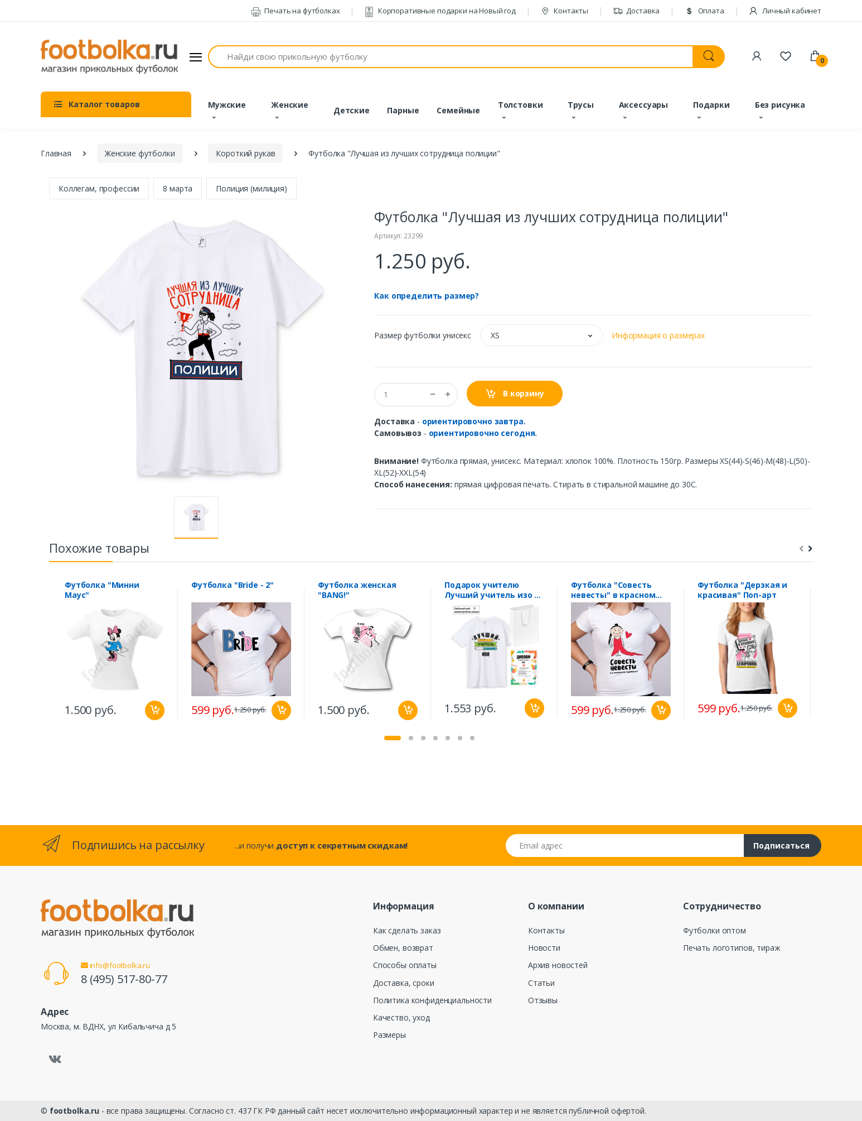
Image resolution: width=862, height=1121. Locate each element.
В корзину (514, 394)
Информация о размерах (658, 335)
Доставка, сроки (403, 983)
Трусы (580, 104)
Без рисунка (780, 104)
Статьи (541, 983)
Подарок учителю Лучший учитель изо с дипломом (491, 590)
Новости (544, 947)
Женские (289, 104)
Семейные (458, 110)
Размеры (389, 1034)
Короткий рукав (245, 153)
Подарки (711, 104)
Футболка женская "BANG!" (357, 590)
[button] (541, 335)
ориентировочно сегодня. (483, 433)
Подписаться (781, 845)
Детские (351, 110)
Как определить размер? (426, 295)
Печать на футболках (295, 11)
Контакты (564, 11)
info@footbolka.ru (115, 965)
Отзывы (543, 1000)
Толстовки (520, 104)
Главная (56, 153)
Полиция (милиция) (251, 188)
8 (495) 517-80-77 (124, 978)
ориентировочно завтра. (474, 421)
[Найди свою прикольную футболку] (450, 56)
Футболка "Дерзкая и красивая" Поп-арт (742, 590)
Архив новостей (558, 965)
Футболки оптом (714, 930)
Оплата (704, 11)
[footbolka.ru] (109, 57)
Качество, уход (401, 1017)
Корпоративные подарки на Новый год (440, 11)
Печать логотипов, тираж (732, 947)
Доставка (636, 11)
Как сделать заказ (407, 930)
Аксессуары (644, 104)
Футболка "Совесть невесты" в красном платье (613, 590)
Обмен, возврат (403, 947)
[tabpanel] (114, 653)
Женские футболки (140, 153)
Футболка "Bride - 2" (232, 585)
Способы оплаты (405, 965)
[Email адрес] (625, 845)
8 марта (177, 188)
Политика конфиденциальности (432, 1000)
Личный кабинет (784, 11)
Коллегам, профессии (99, 188)
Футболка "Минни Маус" (102, 590)
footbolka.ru (74, 1110)
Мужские (227, 104)
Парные (403, 110)
